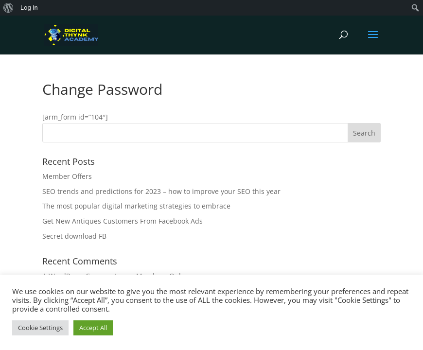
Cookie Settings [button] (40, 327)
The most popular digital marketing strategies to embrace (136, 205)
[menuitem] (8, 8)
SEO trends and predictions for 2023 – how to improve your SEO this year (161, 191)
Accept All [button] (93, 327)
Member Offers (67, 176)
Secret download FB (74, 236)
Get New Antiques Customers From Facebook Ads (122, 221)
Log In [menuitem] (29, 7)
